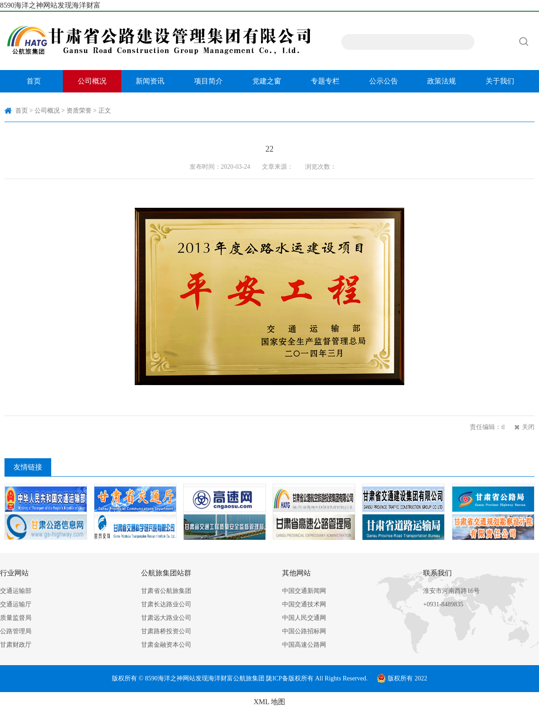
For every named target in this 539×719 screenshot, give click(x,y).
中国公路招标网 (304, 631)
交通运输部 (15, 590)
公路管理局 (15, 631)
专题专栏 (325, 81)
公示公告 (383, 81)
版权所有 (301, 678)
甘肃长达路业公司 (166, 604)
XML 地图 (270, 702)
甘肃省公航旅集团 (166, 590)
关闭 (528, 427)
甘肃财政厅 (15, 644)
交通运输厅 (15, 604)
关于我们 (500, 81)
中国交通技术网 (304, 604)
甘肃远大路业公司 (166, 617)
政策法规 (441, 81)
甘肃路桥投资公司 (166, 631)
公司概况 (92, 81)
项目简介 (208, 81)
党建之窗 (266, 81)
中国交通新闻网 (304, 590)
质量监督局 (15, 617)
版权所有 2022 (402, 678)
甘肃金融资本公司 (166, 644)
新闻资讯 (150, 81)
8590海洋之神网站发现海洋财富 (50, 5)
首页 (34, 81)
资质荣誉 (79, 110)
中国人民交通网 (304, 617)
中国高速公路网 (304, 644)
